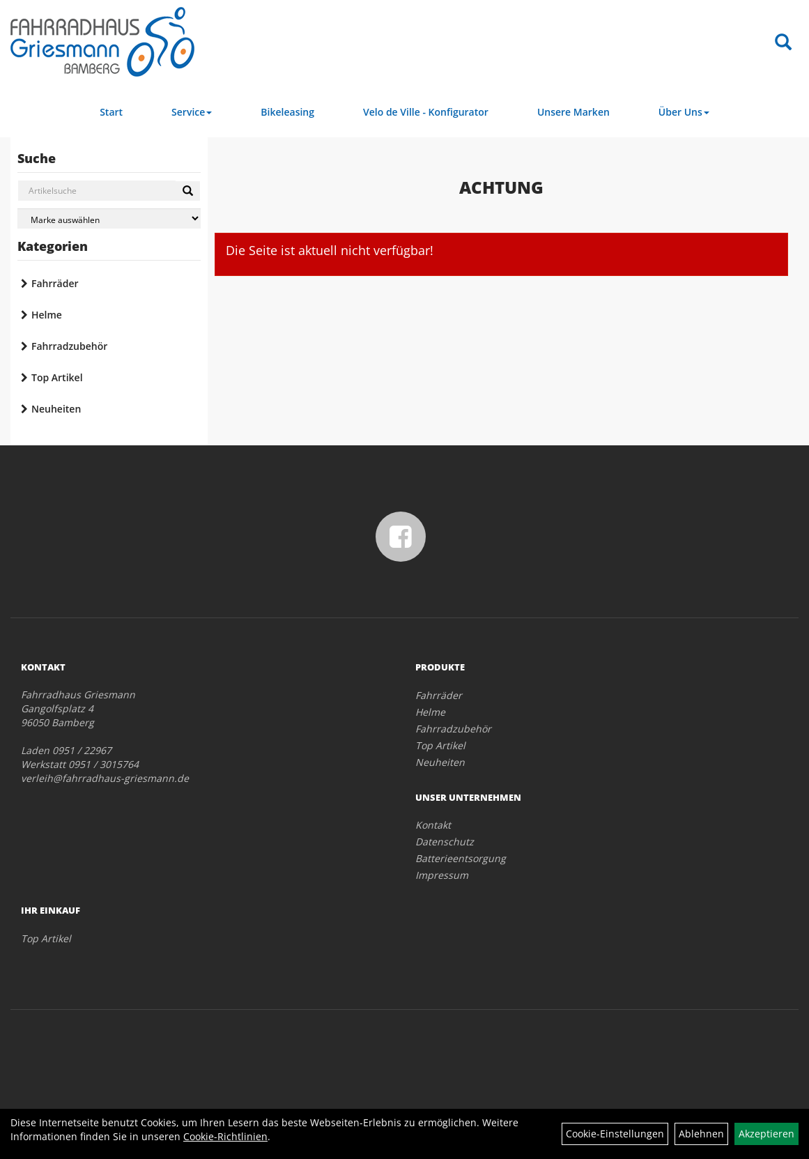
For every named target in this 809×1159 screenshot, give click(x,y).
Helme (46, 314)
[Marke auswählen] (109, 218)
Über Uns (683, 111)
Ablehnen (701, 1133)
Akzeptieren (766, 1133)
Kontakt (433, 824)
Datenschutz (444, 841)
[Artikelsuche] (783, 42)
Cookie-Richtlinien (225, 1136)
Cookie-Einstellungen (615, 1133)
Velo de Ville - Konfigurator (425, 111)
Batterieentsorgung (460, 858)
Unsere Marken (573, 111)
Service (191, 111)
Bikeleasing (287, 111)
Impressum (441, 875)
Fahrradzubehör (69, 346)
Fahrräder (55, 283)
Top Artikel (57, 377)
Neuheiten (56, 408)
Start (111, 111)
